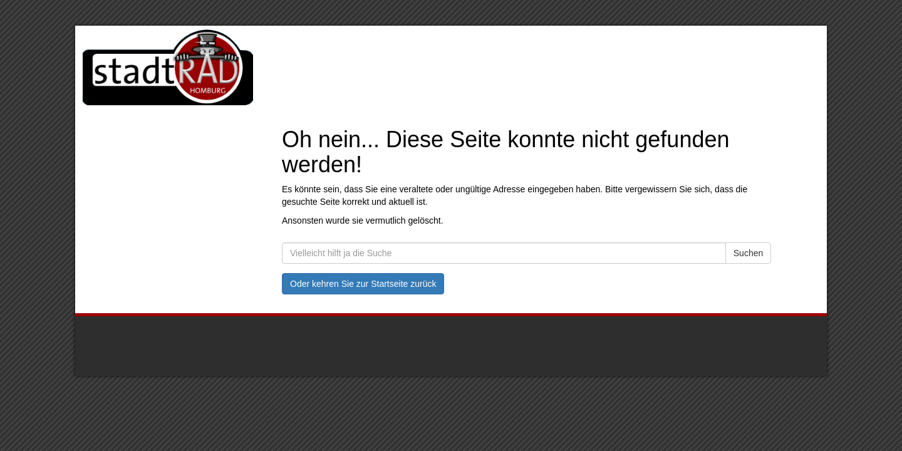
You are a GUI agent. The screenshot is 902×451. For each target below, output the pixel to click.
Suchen (748, 253)
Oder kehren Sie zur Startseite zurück (363, 284)
